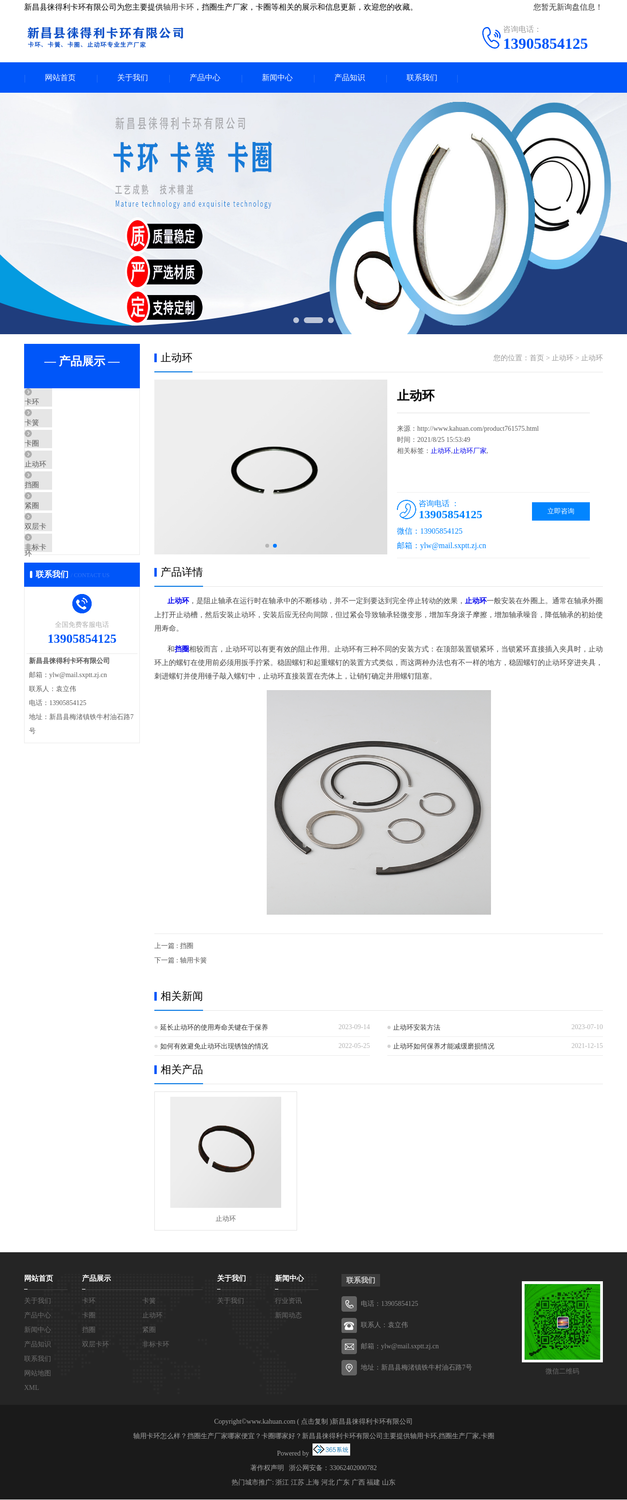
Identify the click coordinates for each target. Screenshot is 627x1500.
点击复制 (314, 1422)
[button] (267, 547)
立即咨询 (560, 512)
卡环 (54, 404)
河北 (328, 1482)
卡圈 (54, 461)
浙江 (282, 1482)
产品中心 (205, 78)
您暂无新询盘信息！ (568, 7)
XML (31, 1388)
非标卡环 (61, 603)
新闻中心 (277, 78)
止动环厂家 (470, 451)
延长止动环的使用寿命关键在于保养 (214, 1028)
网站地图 (37, 1373)
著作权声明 (267, 1468)
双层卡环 (61, 575)
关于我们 (132, 78)
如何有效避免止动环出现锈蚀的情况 (214, 1046)
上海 (312, 1482)
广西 (358, 1482)
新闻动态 (288, 1315)
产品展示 (96, 1279)
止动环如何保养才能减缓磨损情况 (443, 1046)
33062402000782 (353, 1468)
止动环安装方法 (416, 1028)
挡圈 (54, 518)
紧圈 (54, 546)
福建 (373, 1482)
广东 (343, 1482)
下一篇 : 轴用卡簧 (180, 960)
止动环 (57, 489)
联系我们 (422, 78)
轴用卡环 (178, 7)
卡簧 (54, 432)
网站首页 (60, 78)
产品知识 (349, 78)
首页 (537, 359)
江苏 (297, 1482)
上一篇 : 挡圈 (173, 946)
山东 (388, 1482)
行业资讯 (288, 1301)
